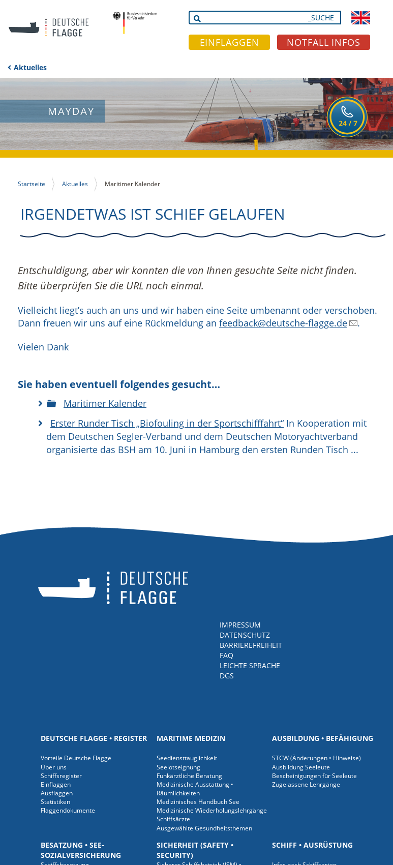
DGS (227, 675)
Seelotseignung (178, 767)
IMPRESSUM (240, 625)
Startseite (31, 184)
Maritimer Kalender (105, 403)
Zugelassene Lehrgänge (306, 784)
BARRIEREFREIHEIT (251, 645)
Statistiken (55, 801)
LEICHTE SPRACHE (250, 665)
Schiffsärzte (173, 819)
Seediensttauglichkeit (187, 758)
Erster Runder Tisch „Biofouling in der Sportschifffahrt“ (167, 423)
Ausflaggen (57, 793)
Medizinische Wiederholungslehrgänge (212, 810)
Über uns (54, 767)
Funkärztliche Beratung (189, 775)
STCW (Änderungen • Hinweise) (316, 758)
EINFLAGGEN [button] (229, 42)
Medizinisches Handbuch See (198, 801)
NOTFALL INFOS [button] (323, 42)
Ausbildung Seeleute (301, 767)
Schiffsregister (61, 775)
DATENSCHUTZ (245, 635)
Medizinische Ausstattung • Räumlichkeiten (195, 788)
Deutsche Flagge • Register (94, 738)
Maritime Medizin (191, 738)
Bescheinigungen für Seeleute (314, 775)
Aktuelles (30, 67)
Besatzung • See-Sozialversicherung (81, 850)
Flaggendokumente (68, 810)
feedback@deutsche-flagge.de (283, 323)
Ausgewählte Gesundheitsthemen (204, 828)
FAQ (226, 655)
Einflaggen (56, 784)
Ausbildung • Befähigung (322, 738)
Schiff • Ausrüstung (312, 845)
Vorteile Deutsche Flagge (76, 758)
